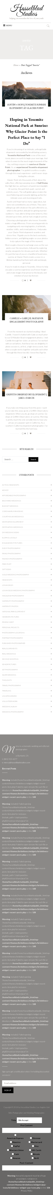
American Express (15, 1138)
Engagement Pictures (12, 543)
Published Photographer (13, 643)
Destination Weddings (12, 527)
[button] (9, 25)
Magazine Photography (13, 596)
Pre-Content (26, 1125)
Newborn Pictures (10, 617)
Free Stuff (6, 564)
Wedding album (9, 706)
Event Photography (11, 548)
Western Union (16, 1150)
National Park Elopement (13, 611)
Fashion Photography (12, 559)
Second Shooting (10, 659)
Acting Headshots (10, 485)
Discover (36, 1138)
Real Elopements (9, 648)
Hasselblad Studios (26, 11)
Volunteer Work (10, 701)
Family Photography (11, 553)
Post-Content (26, 1163)
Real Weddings (9, 654)
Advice (5, 490)
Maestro (16, 1142)
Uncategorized (9, 696)
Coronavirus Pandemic (12, 511)
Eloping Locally (9, 538)
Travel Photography (11, 685)
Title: (13, 1120)
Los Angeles (7, 585)
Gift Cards (36, 1150)
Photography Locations (13, 633)
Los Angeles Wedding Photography (18, 590)
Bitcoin (36, 1154)
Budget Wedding (10, 506)
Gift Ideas (6, 569)
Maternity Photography (13, 601)
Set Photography (10, 670)
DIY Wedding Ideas (10, 532)
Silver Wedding (9, 675)
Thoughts (7, 680)
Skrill (36, 1158)
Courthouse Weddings (13, 516)
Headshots (7, 580)
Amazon (16, 1158)
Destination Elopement (12, 522)
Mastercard (36, 1142)
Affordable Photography (14, 495)
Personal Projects (10, 627)
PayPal (16, 1146)
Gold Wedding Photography (15, 575)
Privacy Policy (26, 1190)
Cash (16, 1154)
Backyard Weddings (11, 501)
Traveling (6, 691)
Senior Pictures (9, 664)
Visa (36, 1146)
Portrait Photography (12, 638)
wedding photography (13, 712)
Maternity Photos (10, 606)
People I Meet (8, 622)
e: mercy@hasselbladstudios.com (16, 762)
